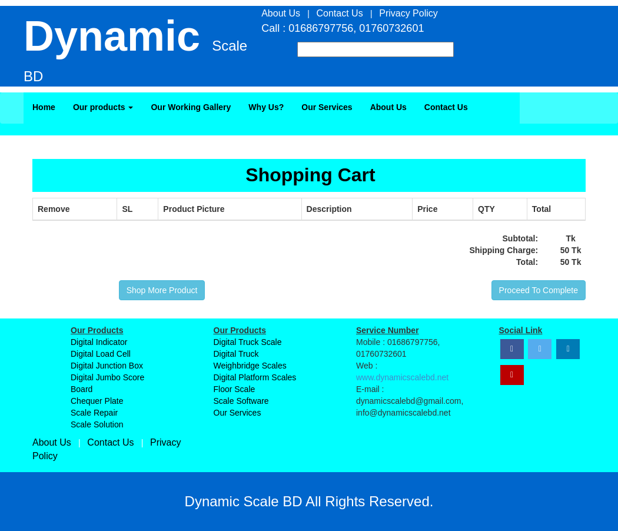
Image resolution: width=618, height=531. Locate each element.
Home (43, 107)
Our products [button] (103, 107)
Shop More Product (162, 290)
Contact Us (446, 107)
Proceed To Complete (538, 290)
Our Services (326, 107)
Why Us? (266, 107)
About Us (388, 107)
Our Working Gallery (191, 107)
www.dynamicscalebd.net (402, 377)
